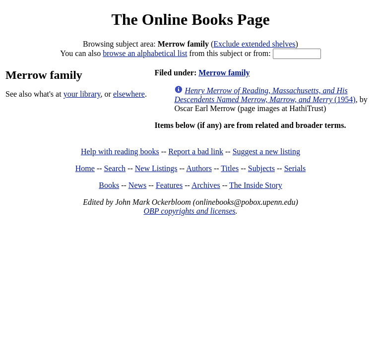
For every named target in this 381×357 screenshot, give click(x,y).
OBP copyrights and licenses (189, 211)
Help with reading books (120, 151)
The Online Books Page (190, 19)
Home (85, 168)
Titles (230, 168)
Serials (295, 168)
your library (82, 94)
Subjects (261, 168)
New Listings (156, 168)
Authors (199, 168)
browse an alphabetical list (145, 53)
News (137, 185)
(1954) (264, 95)
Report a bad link (195, 151)
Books (109, 185)
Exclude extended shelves (254, 44)
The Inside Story (255, 185)
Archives (205, 185)
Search (115, 168)
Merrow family (224, 72)
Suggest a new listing (266, 151)
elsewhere (129, 94)
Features (169, 185)
